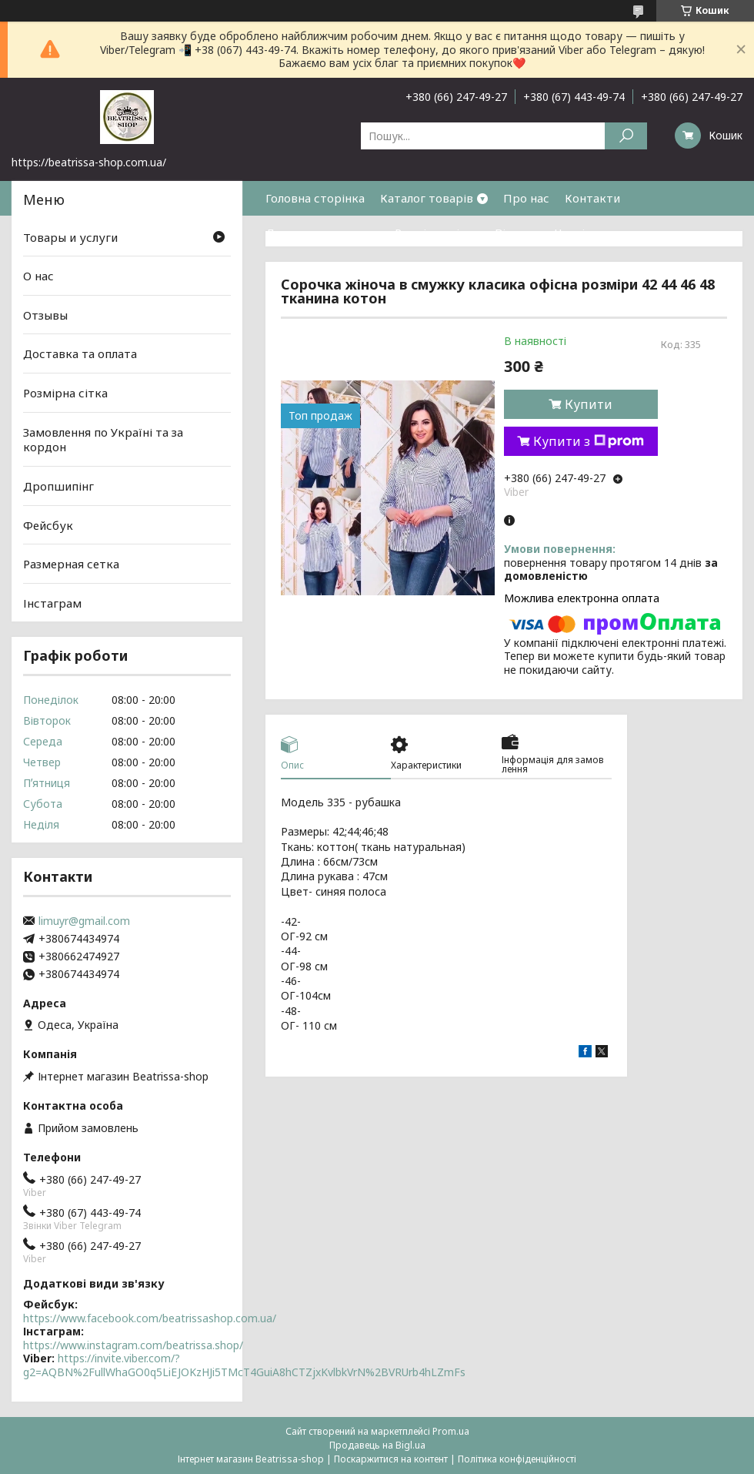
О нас (38, 275)
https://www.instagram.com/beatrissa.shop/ (133, 1345)
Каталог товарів (426, 198)
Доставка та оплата (322, 232)
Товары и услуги (70, 236)
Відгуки (517, 232)
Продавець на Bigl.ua (377, 1445)
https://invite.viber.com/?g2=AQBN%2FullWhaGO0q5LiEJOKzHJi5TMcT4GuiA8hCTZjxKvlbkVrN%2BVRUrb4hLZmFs (244, 1365)
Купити (588, 404)
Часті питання (595, 232)
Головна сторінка (315, 198)
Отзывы (45, 315)
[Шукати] (626, 135)
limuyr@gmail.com (84, 921)
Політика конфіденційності (517, 1459)
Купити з (588, 441)
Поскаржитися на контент (391, 1459)
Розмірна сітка (437, 232)
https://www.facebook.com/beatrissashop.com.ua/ (149, 1318)
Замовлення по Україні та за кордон (103, 439)
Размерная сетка (71, 563)
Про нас (526, 198)
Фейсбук (48, 524)
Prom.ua (450, 1431)
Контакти (592, 198)
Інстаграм (52, 603)
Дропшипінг (58, 486)
